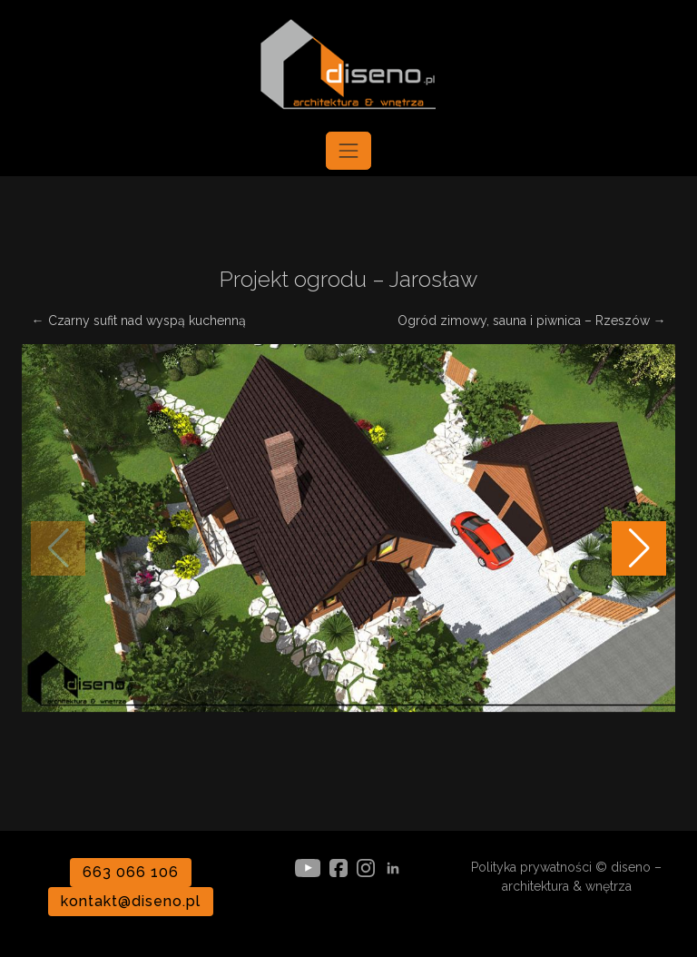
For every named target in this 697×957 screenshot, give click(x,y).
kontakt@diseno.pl (130, 901)
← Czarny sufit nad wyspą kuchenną (139, 320)
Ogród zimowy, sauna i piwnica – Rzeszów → (532, 320)
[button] (639, 548)
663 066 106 (131, 872)
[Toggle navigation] (348, 151)
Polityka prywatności (531, 867)
